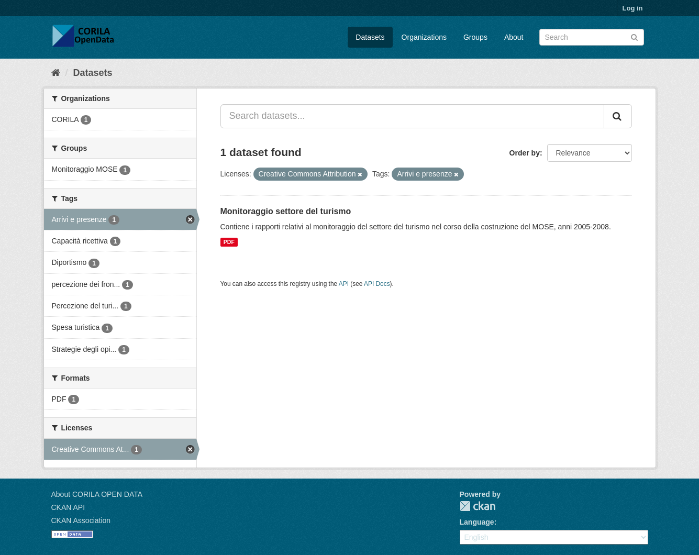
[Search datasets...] (412, 116)
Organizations (424, 37)
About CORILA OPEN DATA (97, 494)
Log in (633, 8)
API (344, 283)
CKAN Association (81, 520)
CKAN (477, 506)
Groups (475, 37)
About (514, 37)
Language (477, 522)
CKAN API (68, 507)
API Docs (377, 283)
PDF (229, 242)
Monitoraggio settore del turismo (285, 211)
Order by (524, 153)
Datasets (370, 37)
